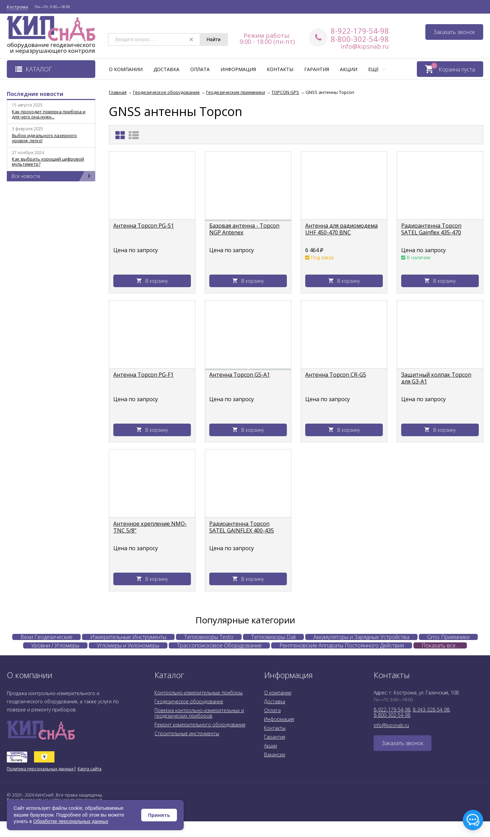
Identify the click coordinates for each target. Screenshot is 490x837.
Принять (159, 815)
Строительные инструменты (186, 733)
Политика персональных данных (40, 769)
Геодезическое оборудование (188, 701)
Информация (238, 69)
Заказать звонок (454, 32)
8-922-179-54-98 (360, 30)
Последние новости (35, 94)
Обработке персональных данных (71, 821)
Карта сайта (89, 769)
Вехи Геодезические (46, 637)
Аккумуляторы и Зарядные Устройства (361, 637)
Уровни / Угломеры (55, 645)
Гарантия (316, 69)
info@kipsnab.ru (365, 46)
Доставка (166, 69)
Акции (348, 69)
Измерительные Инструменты (128, 637)
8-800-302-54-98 (360, 39)
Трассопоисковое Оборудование (219, 645)
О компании (126, 69)
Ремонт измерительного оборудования (199, 724)
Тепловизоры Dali (273, 637)
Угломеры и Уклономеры (128, 645)
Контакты (280, 69)
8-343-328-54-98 (431, 709)
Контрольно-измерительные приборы (198, 692)
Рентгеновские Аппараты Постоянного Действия (341, 645)
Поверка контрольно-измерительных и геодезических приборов (199, 713)
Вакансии (274, 754)
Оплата (200, 69)
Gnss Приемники (448, 637)
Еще (376, 69)
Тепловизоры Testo (208, 637)
